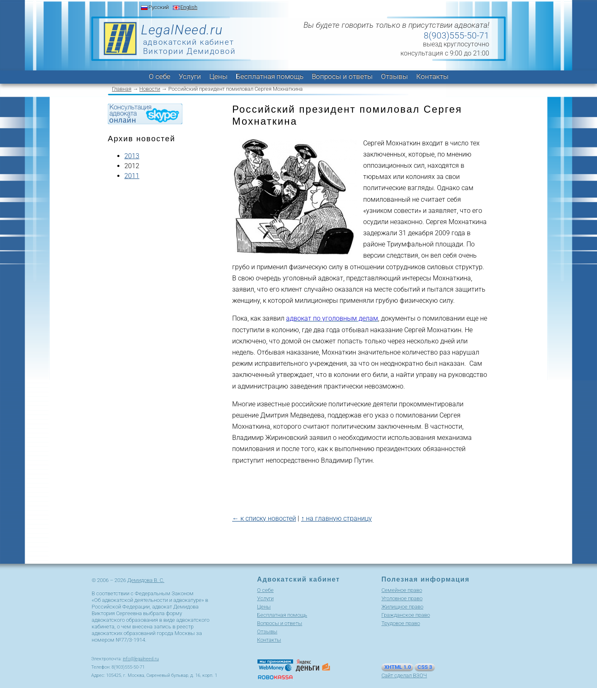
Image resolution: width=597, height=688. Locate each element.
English (188, 7)
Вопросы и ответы (342, 76)
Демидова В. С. (145, 580)
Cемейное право (401, 590)
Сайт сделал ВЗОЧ (404, 675)
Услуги (190, 76)
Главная (121, 89)
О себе (159, 76)
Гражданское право (405, 615)
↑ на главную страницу (336, 518)
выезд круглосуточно (456, 44)
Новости (149, 89)
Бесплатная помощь (269, 76)
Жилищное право (402, 607)
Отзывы (394, 76)
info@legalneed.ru (141, 658)
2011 (131, 176)
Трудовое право (400, 623)
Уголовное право (401, 598)
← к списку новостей (264, 518)
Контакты (432, 76)
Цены (218, 76)
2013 (131, 156)
